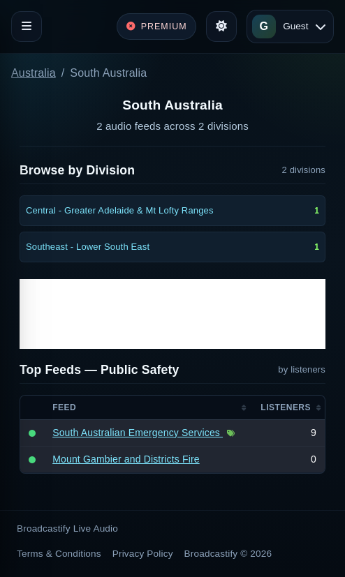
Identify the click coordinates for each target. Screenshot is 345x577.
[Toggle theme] (221, 26)
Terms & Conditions (59, 553)
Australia (33, 73)
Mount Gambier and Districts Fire (126, 459)
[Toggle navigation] (26, 26)
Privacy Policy (142, 553)
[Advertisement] (172, 314)
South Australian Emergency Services (137, 432)
